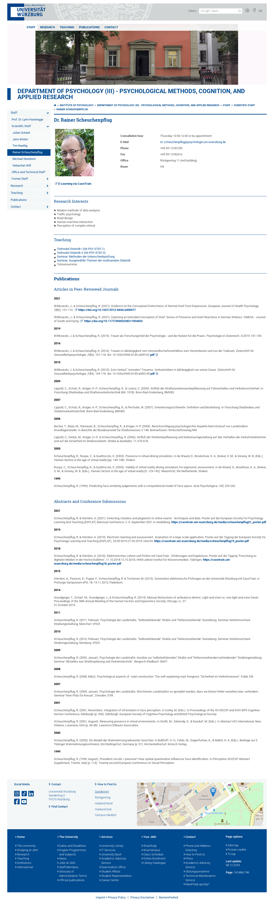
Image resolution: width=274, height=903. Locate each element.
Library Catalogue (154, 863)
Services (106, 837)
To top (231, 854)
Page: (229, 872)
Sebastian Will (22, 165)
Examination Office (112, 867)
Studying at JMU (26, 850)
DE (260, 11)
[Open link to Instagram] (17, 794)
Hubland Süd (103, 809)
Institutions (23, 863)
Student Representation (115, 876)
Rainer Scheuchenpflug (27, 152)
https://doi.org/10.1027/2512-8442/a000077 (107, 310)
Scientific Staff (21, 126)
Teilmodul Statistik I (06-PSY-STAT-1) (81, 249)
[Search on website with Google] (220, 11)
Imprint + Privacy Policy (111, 897)
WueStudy (149, 846)
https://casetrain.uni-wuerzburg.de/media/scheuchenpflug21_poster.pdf (218, 522)
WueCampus (151, 850)
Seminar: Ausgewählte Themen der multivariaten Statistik (94, 260)
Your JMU (149, 837)
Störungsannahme (196, 872)
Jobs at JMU (66, 863)
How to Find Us (107, 784)
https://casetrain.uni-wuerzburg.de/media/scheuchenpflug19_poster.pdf (201, 541)
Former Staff (20, 178)
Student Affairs (109, 872)
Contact (111, 27)
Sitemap (232, 846)
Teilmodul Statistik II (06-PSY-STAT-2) (81, 252)
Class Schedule (152, 855)
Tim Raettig (20, 145)
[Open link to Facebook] (17, 802)
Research (47, 27)
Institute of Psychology (77, 105)
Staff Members (68, 867)
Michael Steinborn (24, 159)
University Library (111, 846)
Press (188, 859)
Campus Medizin (106, 815)
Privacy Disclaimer (142, 897)
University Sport (110, 855)
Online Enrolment (153, 859)
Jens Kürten (20, 139)
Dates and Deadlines (71, 846)
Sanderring (102, 791)
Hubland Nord (103, 803)
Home (20, 837)
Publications (89, 27)
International (24, 867)
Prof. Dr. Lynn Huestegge (27, 119)
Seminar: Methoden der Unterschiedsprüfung (85, 256)
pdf (152, 354)
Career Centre (109, 880)
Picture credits (236, 850)
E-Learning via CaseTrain (74, 183)
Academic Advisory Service (112, 861)
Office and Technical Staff (28, 172)
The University (25, 846)
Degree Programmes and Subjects (71, 852)
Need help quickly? (196, 885)
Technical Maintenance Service (200, 878)
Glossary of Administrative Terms (72, 874)
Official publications (71, 880)
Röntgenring (102, 797)
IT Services (107, 850)
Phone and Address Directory (197, 848)
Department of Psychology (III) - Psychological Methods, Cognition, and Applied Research (131, 94)
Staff (31, 27)
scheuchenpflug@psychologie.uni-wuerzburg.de (195, 142)
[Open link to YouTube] (24, 802)
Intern (192, 11)
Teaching (67, 27)
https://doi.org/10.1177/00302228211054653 (113, 321)
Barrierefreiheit (168, 897)
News (62, 859)
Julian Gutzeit (21, 132)
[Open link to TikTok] (24, 794)
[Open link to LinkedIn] (31, 794)
